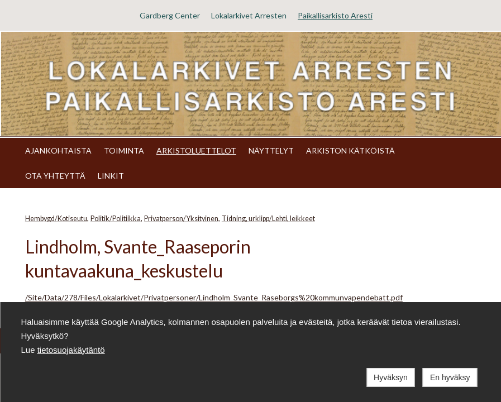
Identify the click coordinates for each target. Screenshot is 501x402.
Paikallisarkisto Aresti (335, 15)
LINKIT (111, 175)
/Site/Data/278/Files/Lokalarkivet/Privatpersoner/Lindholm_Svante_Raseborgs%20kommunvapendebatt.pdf (214, 297)
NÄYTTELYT (271, 150)
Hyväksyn (391, 377)
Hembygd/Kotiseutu (56, 218)
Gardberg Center (170, 15)
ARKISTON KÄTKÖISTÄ (350, 150)
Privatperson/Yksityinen (181, 218)
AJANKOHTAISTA (58, 150)
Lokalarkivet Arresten (249, 15)
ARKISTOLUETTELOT (196, 150)
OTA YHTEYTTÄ (55, 175)
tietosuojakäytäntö (71, 350)
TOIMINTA (124, 150)
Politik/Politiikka (115, 218)
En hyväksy (450, 377)
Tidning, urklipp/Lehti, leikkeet (268, 218)
